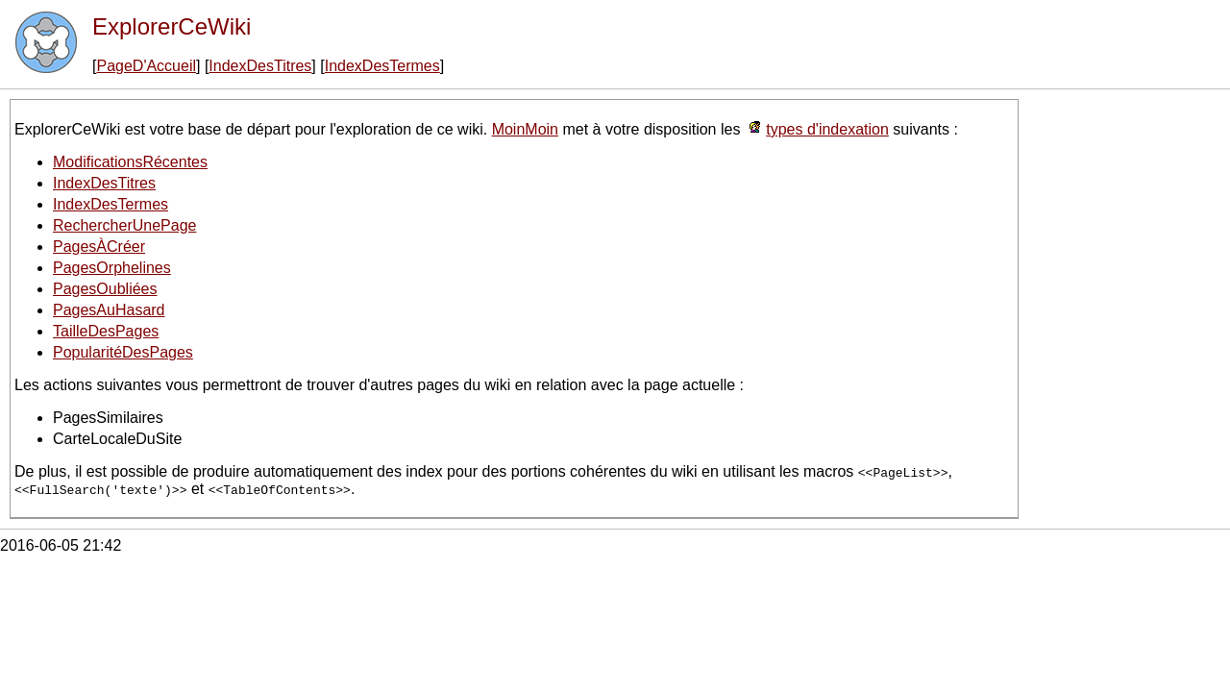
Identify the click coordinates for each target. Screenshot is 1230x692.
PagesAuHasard (109, 310)
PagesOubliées (105, 289)
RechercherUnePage (124, 225)
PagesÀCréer (99, 246)
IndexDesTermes (382, 66)
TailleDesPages (106, 331)
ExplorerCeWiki (171, 26)
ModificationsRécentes (130, 162)
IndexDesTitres (260, 66)
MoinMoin (525, 129)
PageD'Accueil (146, 66)
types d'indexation (827, 129)
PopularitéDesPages (123, 352)
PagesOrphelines (112, 268)
